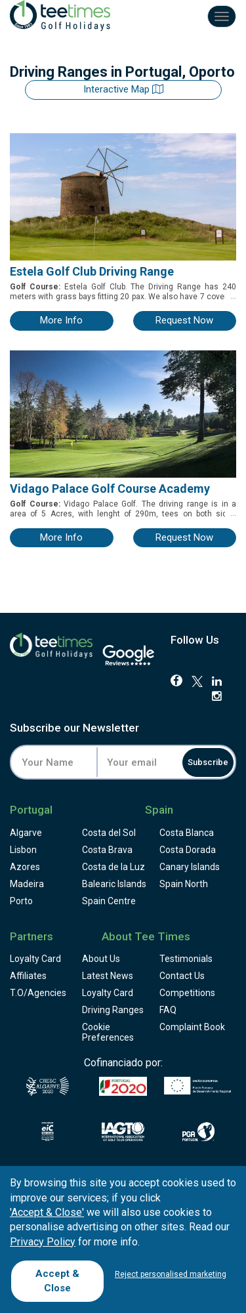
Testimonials (186, 958)
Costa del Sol (109, 832)
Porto (21, 901)
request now (184, 320)
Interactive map (123, 89)
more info (61, 320)
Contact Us (182, 975)
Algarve (26, 832)
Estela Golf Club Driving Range (92, 271)
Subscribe (208, 762)
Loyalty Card (35, 958)
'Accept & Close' (47, 1212)
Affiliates (28, 975)
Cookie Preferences (108, 1032)
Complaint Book (192, 1027)
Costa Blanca (186, 832)
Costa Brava (107, 849)
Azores (25, 867)
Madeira (27, 884)
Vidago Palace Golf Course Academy (110, 488)
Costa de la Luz (113, 867)
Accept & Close (57, 1280)
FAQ (167, 1010)
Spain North (183, 884)
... (232, 296)
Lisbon (23, 849)
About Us (101, 958)
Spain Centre (109, 901)
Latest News (107, 975)
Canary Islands (189, 867)
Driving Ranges (113, 1010)
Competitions (187, 993)
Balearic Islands (114, 884)
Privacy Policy (42, 1242)
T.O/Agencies (38, 993)
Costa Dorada (187, 849)
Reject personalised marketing (170, 1274)
